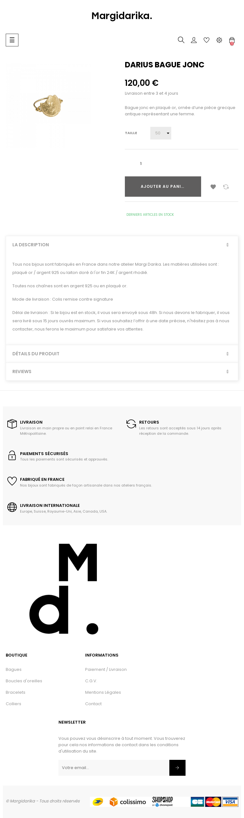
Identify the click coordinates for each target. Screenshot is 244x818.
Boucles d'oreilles (24, 681)
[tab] (122, 245)
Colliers (13, 704)
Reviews (21, 371)
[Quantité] (141, 163)
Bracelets (15, 692)
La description (30, 244)
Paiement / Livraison (106, 669)
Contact (93, 704)
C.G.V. (91, 681)
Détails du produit (35, 353)
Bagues (14, 669)
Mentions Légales (103, 692)
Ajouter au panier (163, 186)
